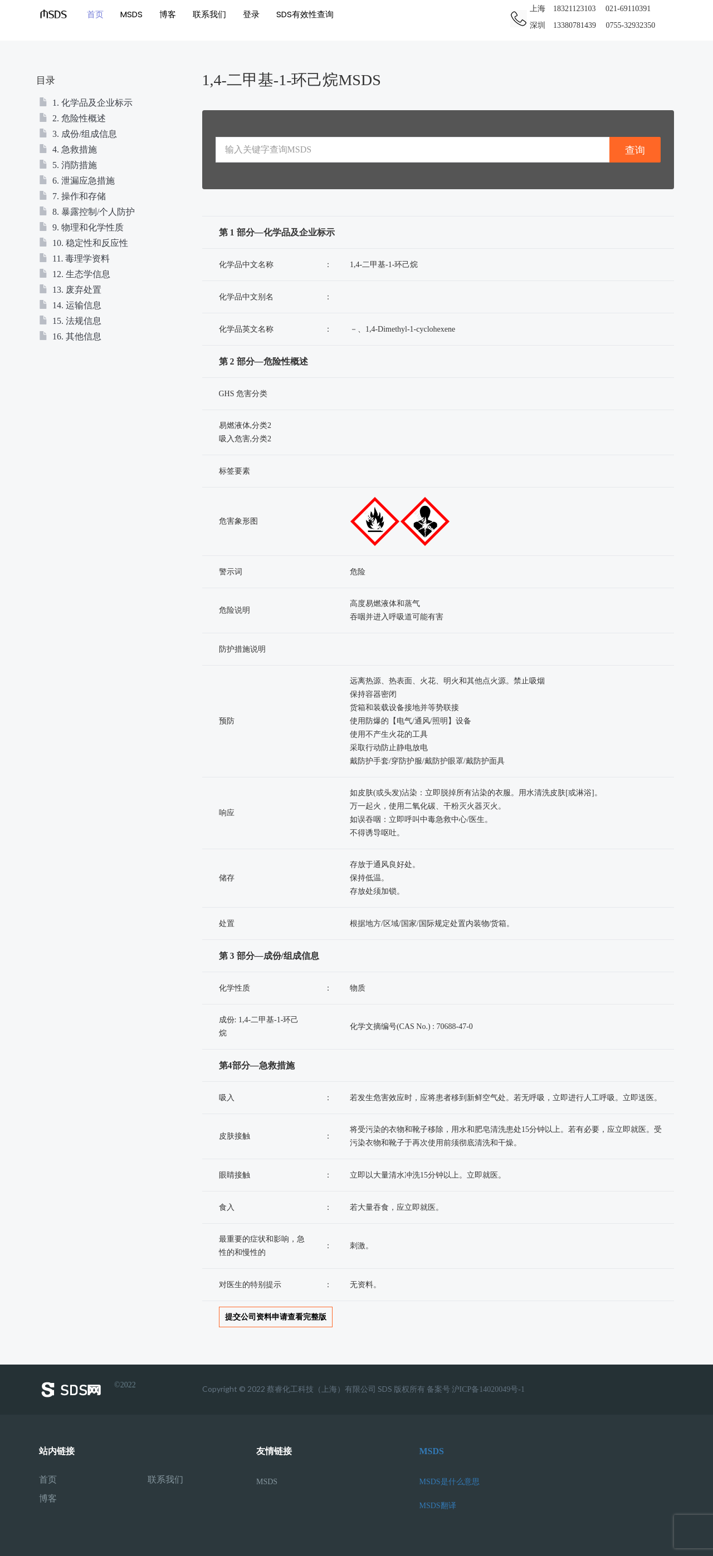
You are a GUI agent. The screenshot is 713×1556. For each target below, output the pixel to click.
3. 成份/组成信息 (78, 134)
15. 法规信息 (70, 321)
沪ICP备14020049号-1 (488, 1389)
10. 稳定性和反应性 (83, 243)
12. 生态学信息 (74, 274)
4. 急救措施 (68, 149)
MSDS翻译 (437, 1505)
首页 (97, 13)
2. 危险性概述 (72, 118)
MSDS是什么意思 (449, 1482)
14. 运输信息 (70, 305)
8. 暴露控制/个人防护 (87, 211)
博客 (170, 13)
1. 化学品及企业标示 (86, 102)
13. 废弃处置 (70, 289)
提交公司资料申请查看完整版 (275, 1317)
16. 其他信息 (70, 336)
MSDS (134, 13)
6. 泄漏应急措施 (77, 180)
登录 (253, 13)
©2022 (87, 1389)
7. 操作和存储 (72, 196)
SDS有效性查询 (307, 13)
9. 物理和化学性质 (81, 227)
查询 (635, 150)
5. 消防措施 (68, 165)
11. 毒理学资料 (74, 258)
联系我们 (211, 13)
